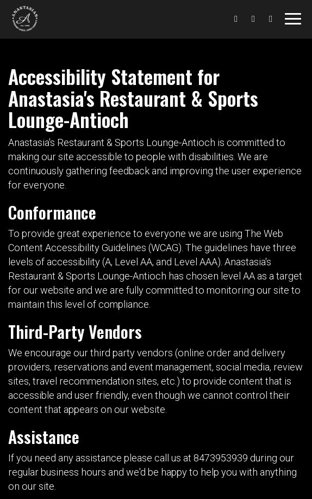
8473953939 (221, 458)
